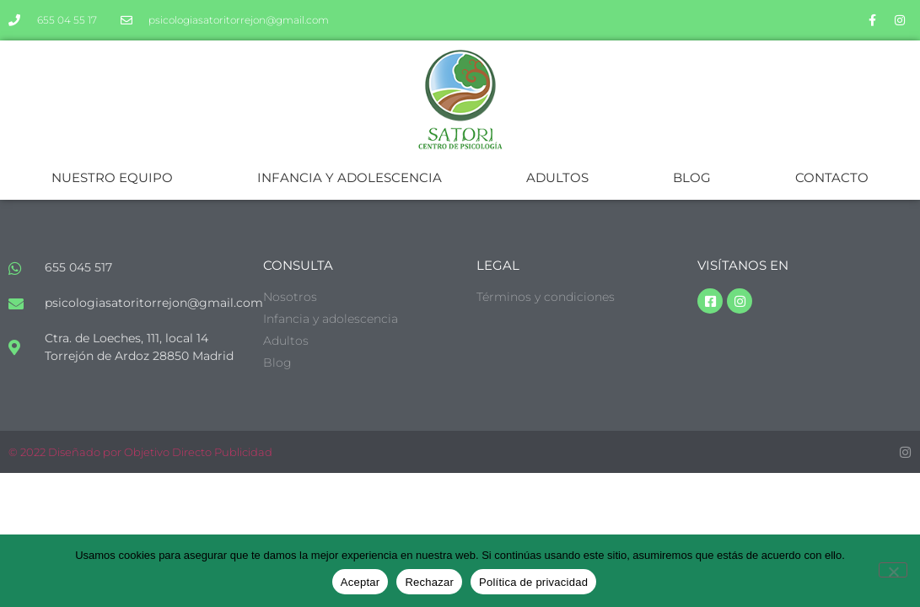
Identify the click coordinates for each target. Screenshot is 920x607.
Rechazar (429, 582)
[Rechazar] (893, 569)
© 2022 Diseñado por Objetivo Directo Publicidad (140, 452)
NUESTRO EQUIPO (112, 177)
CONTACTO (832, 177)
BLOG (692, 177)
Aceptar (360, 582)
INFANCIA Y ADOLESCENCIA (349, 177)
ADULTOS (557, 177)
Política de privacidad (533, 582)
